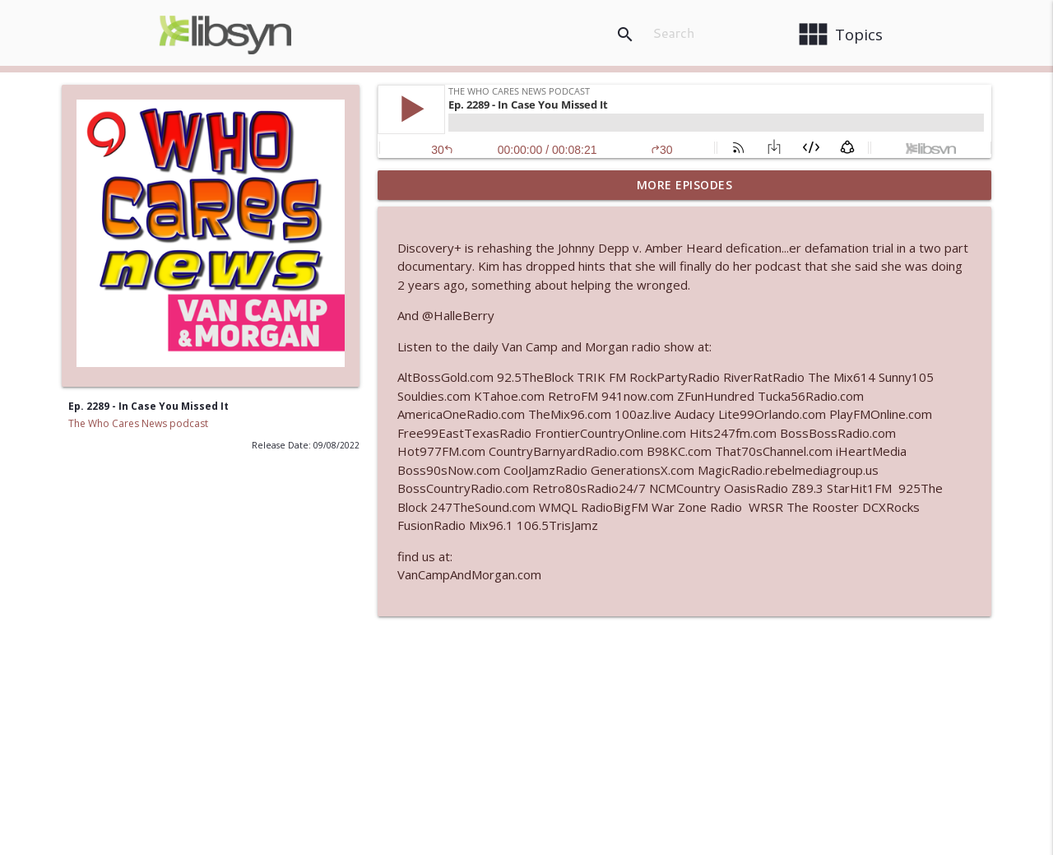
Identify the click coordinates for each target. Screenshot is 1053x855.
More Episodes (685, 185)
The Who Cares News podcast (138, 423)
